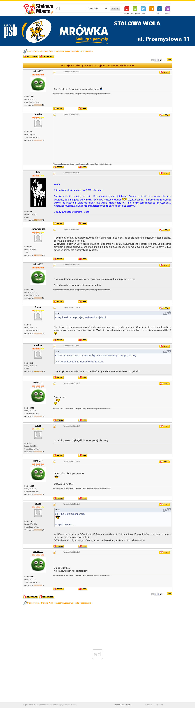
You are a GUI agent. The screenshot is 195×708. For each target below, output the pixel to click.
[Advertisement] (112, 139)
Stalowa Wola (47, 51)
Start (29, 51)
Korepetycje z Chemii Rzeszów (66, 705)
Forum (36, 51)
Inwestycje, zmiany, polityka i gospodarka (73, 51)
